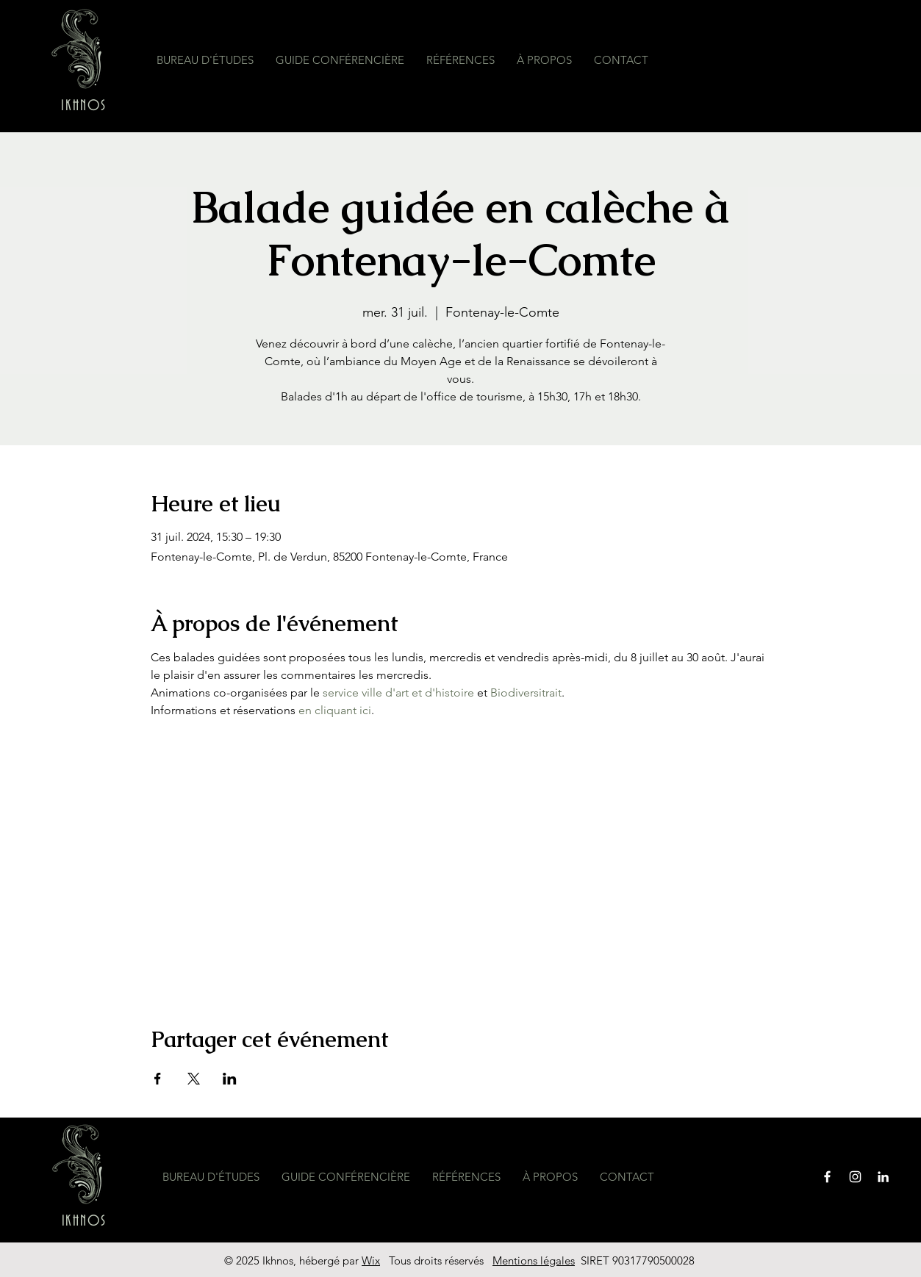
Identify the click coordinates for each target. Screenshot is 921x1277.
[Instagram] (855, 1176)
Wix (371, 1260)
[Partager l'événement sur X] (194, 1078)
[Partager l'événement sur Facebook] (158, 1078)
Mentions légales (533, 1260)
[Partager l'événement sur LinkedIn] (230, 1078)
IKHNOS (84, 106)
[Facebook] (827, 1176)
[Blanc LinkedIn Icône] (883, 1176)
